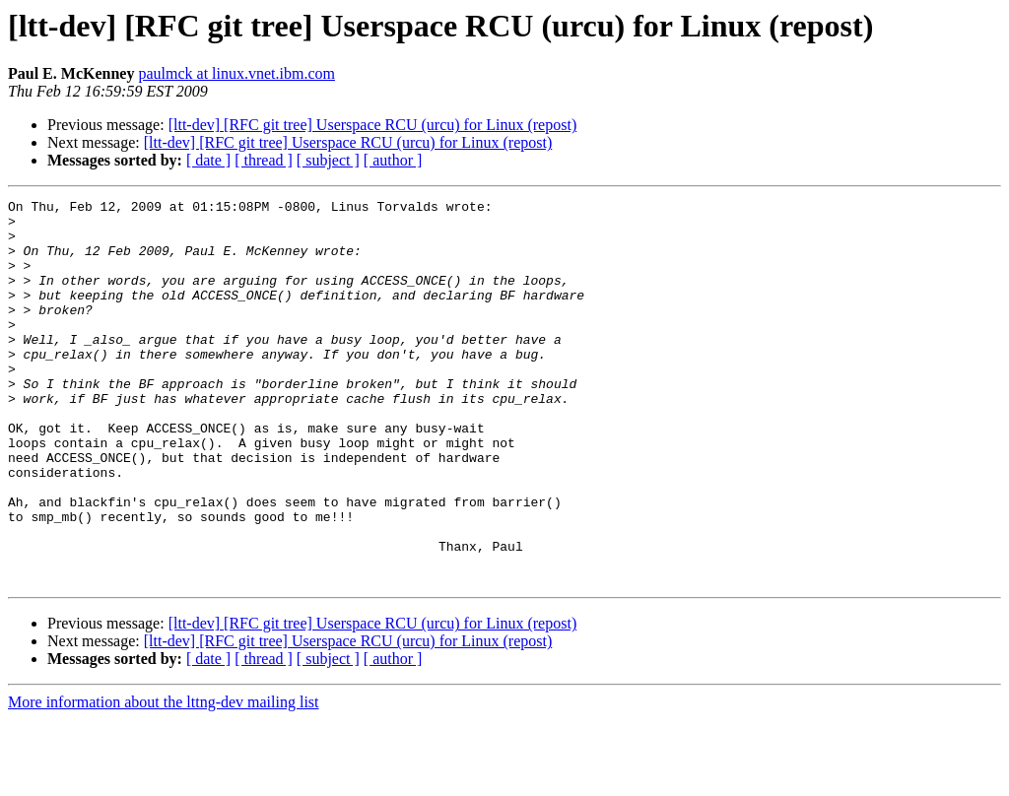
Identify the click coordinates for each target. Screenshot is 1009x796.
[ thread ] (264, 160)
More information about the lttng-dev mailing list (163, 778)
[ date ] (208, 160)
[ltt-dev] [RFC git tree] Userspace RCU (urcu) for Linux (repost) (372, 124)
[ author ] (393, 160)
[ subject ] (328, 160)
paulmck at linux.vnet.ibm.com (236, 73)
